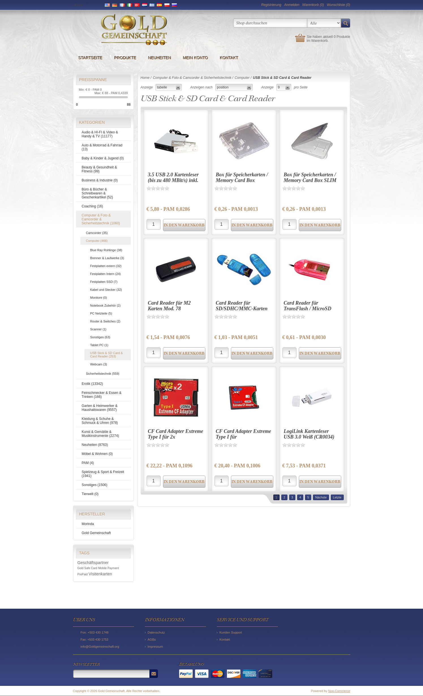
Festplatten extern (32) (106, 266)
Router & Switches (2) (105, 321)
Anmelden (291, 5)
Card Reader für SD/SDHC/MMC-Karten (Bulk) (242, 308)
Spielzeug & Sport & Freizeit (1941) (103, 474)
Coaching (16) (92, 206)
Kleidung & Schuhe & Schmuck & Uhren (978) (100, 421)
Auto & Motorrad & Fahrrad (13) (102, 147)
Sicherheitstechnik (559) (102, 373)
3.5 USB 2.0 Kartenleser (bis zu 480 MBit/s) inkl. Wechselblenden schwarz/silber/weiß (173, 183)
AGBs (152, 639)
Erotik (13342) (92, 384)
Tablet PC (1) (99, 345)
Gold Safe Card (87, 568)
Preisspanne (93, 79)
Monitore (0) (98, 297)
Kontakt (229, 58)
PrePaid (83, 574)
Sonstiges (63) (100, 337)
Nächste (321, 497)
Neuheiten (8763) (95, 445)
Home (145, 78)
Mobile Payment (108, 568)
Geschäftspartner (93, 562)
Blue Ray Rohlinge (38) (106, 250)
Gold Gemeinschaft (96, 533)
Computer (242, 78)
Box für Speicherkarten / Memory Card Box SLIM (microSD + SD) (310, 180)
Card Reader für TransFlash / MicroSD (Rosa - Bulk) (307, 308)
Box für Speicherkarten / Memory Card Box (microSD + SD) (242, 180)
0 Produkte (342, 37)
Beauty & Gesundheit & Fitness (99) (99, 169)
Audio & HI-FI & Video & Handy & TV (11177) (100, 134)
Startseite (91, 58)
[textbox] (270, 23)
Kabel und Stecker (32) (106, 289)
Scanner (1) (98, 329)
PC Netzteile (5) (101, 313)
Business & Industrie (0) (100, 180)
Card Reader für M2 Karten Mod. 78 (169, 305)
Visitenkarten (100, 574)
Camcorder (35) (97, 233)
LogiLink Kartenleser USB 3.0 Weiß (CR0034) (309, 434)
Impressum (155, 646)
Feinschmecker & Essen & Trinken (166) (102, 395)
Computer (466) (97, 240)
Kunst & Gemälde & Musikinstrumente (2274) (100, 434)
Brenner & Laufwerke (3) (107, 258)
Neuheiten (159, 58)
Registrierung (271, 5)
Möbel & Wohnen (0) (97, 454)
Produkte (126, 58)
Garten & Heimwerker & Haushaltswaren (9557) (100, 408)
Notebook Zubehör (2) (105, 305)
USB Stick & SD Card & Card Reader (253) (106, 354)
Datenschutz (156, 632)
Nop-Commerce (339, 691)
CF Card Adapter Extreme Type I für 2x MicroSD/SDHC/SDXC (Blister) (175, 439)
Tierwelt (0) (90, 494)
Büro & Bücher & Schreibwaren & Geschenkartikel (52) (97, 193)
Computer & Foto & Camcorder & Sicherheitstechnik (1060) (101, 219)
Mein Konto (195, 58)
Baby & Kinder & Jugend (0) (103, 158)
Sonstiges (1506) (95, 485)
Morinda (88, 524)
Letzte (337, 497)
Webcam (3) (98, 364)
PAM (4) (88, 463)
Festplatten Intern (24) (105, 274)
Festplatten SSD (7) (104, 281)
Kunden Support (231, 632)
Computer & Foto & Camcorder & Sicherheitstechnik (192, 78)
